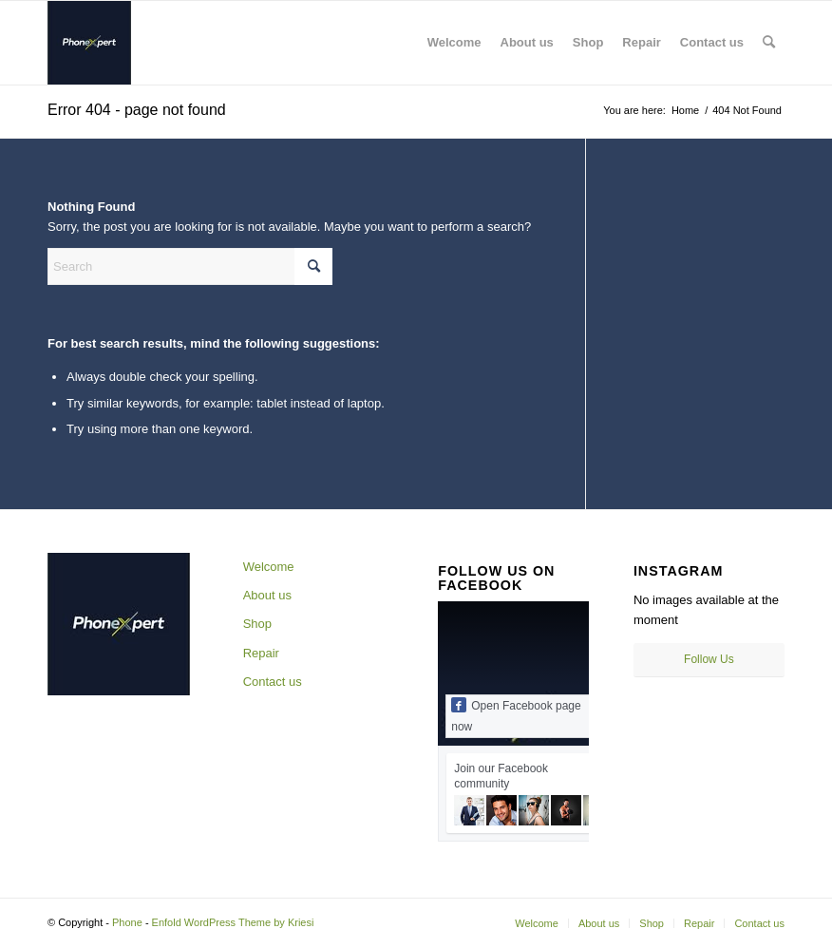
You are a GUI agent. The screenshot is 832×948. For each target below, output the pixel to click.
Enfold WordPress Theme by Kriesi (233, 922)
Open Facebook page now (515, 715)
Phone (127, 922)
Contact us (272, 681)
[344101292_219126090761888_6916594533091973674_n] (89, 43)
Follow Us (709, 659)
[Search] (769, 43)
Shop (257, 623)
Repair (261, 653)
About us (267, 595)
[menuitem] (454, 43)
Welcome (268, 566)
